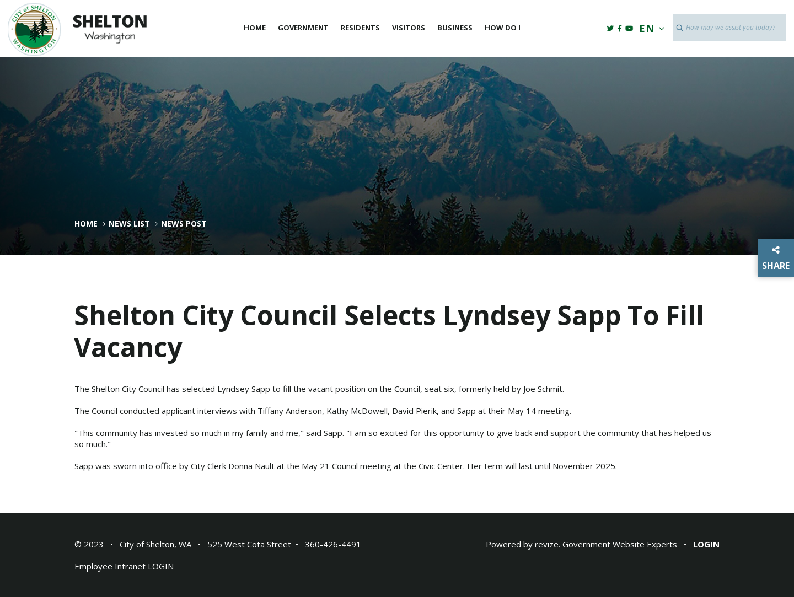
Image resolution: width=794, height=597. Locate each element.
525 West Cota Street (249, 544)
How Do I (503, 28)
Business (455, 28)
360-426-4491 (333, 544)
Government (303, 28)
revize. (547, 544)
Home (255, 28)
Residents (360, 28)
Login (706, 544)
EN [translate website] (649, 28)
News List (129, 224)
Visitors (408, 28)
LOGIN (161, 566)
